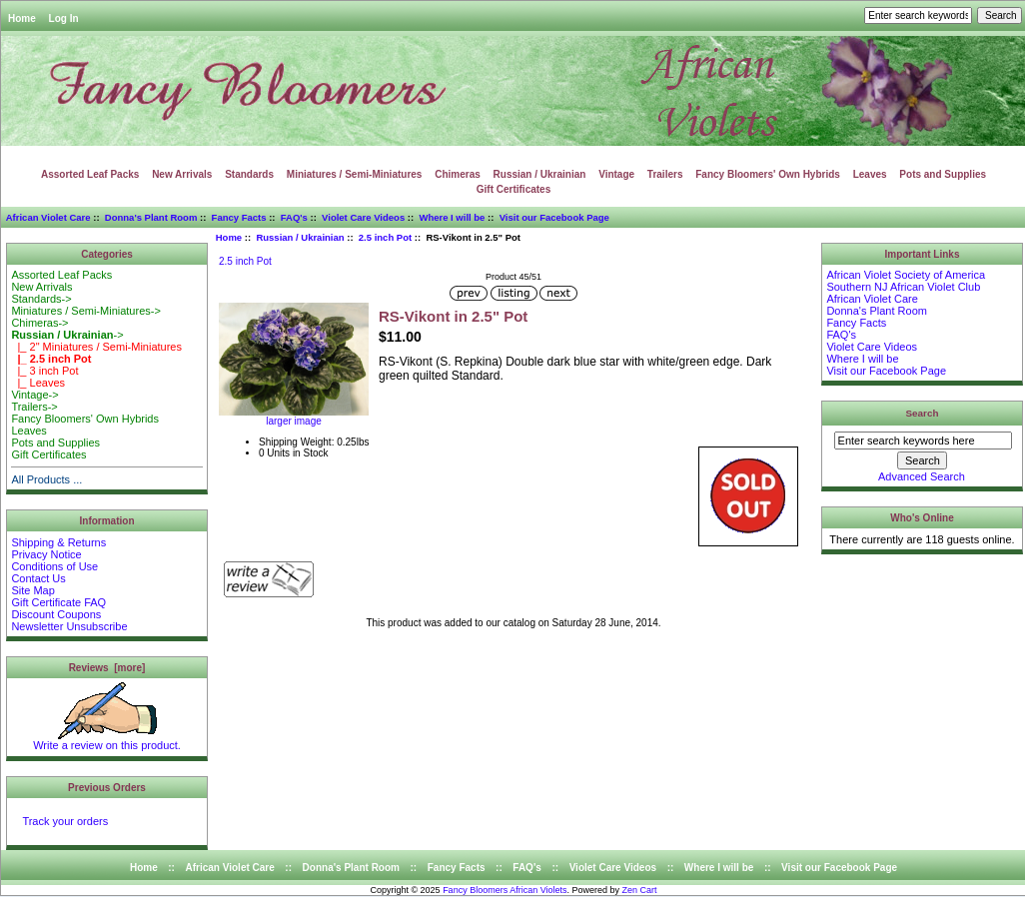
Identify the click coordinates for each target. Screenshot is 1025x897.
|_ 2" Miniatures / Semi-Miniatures (96, 347)
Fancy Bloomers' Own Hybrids (767, 174)
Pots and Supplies (942, 174)
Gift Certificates (513, 189)
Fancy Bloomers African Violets (504, 890)
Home (22, 18)
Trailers (665, 174)
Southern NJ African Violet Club (903, 287)
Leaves (870, 174)
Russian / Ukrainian (300, 237)
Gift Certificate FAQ (58, 602)
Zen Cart (639, 890)
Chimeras (458, 174)
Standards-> (41, 299)
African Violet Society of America (905, 275)
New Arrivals (182, 174)
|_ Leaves (38, 383)
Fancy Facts (239, 217)
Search (922, 413)
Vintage (616, 174)
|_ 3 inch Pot (44, 371)
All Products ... (46, 479)
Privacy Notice (46, 554)
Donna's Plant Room (151, 217)
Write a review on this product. (107, 740)
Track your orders (65, 821)
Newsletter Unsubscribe (69, 626)
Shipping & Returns (58, 542)
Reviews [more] (107, 667)
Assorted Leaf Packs (90, 174)
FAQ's (294, 217)
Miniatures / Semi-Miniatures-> (85, 311)
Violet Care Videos (363, 217)
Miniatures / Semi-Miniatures (355, 174)
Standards (249, 174)
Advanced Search (921, 476)
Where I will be (452, 217)
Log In (64, 18)
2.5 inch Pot (385, 237)
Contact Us (38, 578)
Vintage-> (34, 395)
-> (67, 335)
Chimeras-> (39, 323)
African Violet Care (48, 217)
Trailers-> (34, 407)
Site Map (32, 590)
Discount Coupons (56, 614)
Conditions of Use (54, 566)
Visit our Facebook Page (554, 217)
